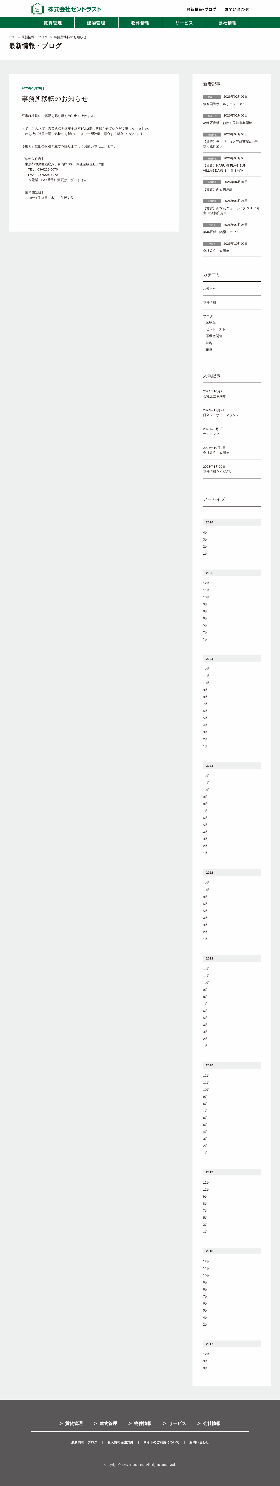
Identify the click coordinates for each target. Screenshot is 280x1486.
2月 (205, 546)
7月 (205, 704)
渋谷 (209, 343)
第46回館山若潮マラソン (221, 232)
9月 (205, 604)
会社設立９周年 (214, 396)
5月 (205, 625)
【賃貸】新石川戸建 (218, 189)
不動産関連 (214, 336)
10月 (206, 597)
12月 (206, 583)
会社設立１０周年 (216, 251)
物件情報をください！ (219, 471)
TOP (12, 37)
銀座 (209, 350)
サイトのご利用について (161, 1442)
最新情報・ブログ (34, 37)
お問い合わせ (199, 1442)
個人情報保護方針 (120, 1442)
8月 (205, 611)
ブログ (208, 316)
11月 (206, 590)
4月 (205, 532)
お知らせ (209, 288)
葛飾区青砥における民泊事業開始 (227, 123)
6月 (205, 618)
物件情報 (209, 302)
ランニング (211, 434)
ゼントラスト (216, 329)
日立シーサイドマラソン (221, 415)
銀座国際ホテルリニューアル (224, 104)
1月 (205, 553)
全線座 (211, 322)
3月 (205, 539)
